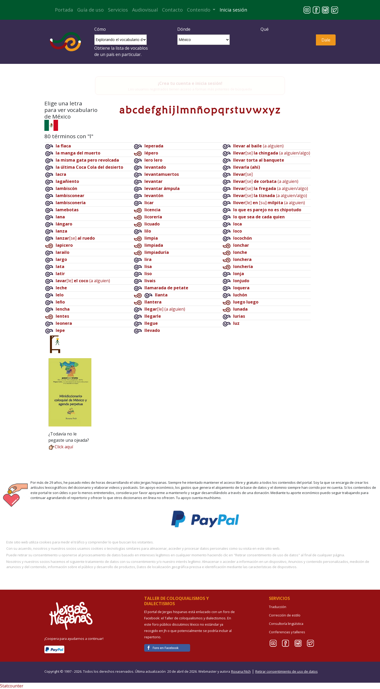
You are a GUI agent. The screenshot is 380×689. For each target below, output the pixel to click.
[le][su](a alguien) (269, 202)
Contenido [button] (199, 10)
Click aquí (60, 447)
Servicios (118, 10)
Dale (325, 40)
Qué (265, 29)
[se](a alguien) (265, 181)
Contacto (172, 10)
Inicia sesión (233, 10)
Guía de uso (90, 10)
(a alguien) (258, 146)
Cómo (100, 29)
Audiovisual (145, 10)
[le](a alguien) (83, 281)
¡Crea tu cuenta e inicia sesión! (190, 83)
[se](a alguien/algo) (271, 153)
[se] (75, 238)
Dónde (183, 29)
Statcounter (11, 686)
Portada (64, 10)
